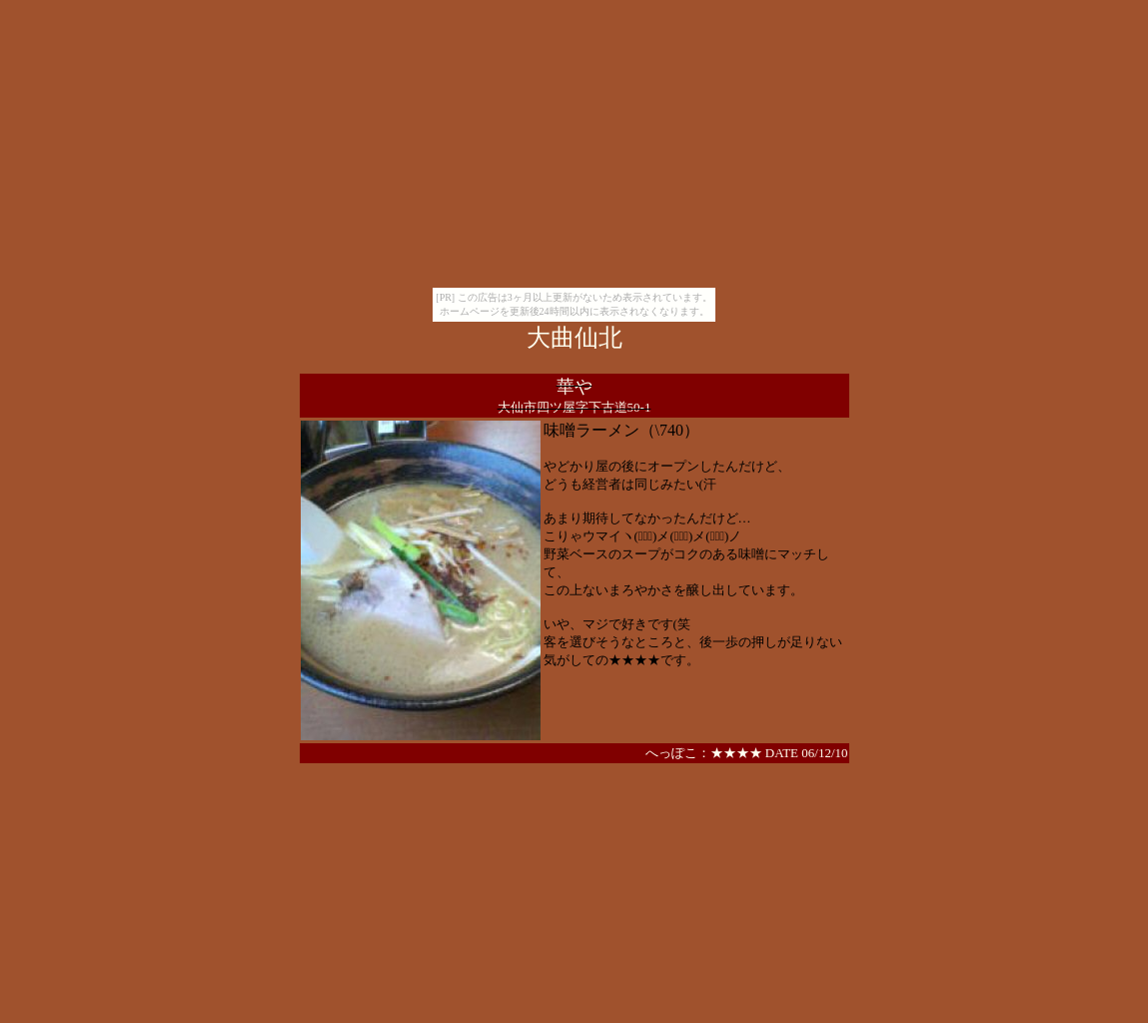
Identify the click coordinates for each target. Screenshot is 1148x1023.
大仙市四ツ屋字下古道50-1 (574, 407)
